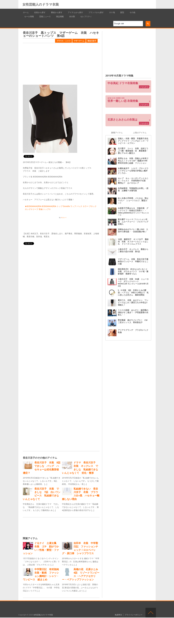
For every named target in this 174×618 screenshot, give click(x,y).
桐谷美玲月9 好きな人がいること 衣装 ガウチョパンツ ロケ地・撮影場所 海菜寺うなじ (133, 271)
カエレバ (63, 217)
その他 (132, 12)
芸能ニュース (45, 16)
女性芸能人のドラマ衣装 (40, 4)
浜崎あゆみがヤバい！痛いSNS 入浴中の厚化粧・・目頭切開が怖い (133, 230)
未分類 (72, 16)
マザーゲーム (79, 41)
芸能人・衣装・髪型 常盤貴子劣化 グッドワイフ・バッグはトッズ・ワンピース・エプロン (134, 140)
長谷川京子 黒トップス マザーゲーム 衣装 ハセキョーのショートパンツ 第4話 (61, 34)
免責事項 (118, 615)
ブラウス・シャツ (63, 41)
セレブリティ (86, 16)
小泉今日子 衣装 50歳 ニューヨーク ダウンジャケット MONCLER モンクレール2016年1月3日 (133, 282)
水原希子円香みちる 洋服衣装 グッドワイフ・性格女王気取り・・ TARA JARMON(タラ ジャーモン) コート (133, 211)
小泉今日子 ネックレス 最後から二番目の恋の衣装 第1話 (133, 250)
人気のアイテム (139, 132)
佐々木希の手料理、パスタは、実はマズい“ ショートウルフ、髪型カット (133, 200)
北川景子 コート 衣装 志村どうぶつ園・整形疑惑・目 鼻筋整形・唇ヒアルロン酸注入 (133, 150)
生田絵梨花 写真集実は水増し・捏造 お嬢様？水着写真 (133, 189)
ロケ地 (112, 12)
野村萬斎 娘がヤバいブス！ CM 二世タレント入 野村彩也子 (133, 321)
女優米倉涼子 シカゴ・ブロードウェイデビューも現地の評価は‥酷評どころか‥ (133, 170)
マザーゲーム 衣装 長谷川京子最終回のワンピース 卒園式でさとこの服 (133, 261)
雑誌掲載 (60, 16)
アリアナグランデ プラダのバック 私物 (134, 331)
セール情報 (29, 16)
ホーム (26, 12)
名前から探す (40, 12)
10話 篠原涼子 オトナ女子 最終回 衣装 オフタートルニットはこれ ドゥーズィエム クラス (133, 241)
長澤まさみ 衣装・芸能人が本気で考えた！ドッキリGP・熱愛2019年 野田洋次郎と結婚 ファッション (134, 160)
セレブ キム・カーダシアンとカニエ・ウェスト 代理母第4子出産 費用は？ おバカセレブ (133, 180)
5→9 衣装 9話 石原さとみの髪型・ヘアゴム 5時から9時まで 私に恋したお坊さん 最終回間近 (133, 292)
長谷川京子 (91, 41)
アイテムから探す (75, 12)
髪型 (122, 12)
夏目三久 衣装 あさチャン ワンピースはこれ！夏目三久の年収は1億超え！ (133, 302)
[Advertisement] (61, 64)
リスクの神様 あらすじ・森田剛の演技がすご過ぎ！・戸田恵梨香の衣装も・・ (133, 312)
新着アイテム (117, 132)
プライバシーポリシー (133, 615)
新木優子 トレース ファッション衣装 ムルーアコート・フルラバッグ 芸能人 (134, 221)
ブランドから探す (96, 12)
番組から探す (56, 12)
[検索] (127, 23)
